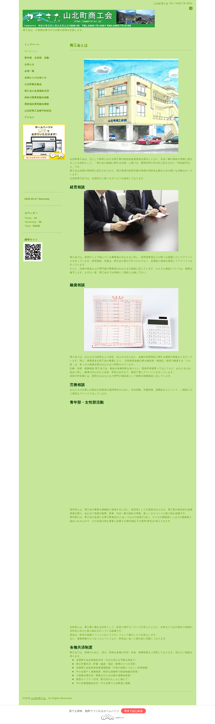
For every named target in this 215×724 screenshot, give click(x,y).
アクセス (29, 117)
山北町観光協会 (33, 84)
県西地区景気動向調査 (37, 104)
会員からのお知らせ (36, 77)
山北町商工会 (38, 698)
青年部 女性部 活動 (37, 57)
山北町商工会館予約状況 (38, 110)
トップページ (32, 44)
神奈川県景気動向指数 (37, 97)
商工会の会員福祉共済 (37, 91)
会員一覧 (29, 71)
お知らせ (29, 64)
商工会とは (31, 51)
